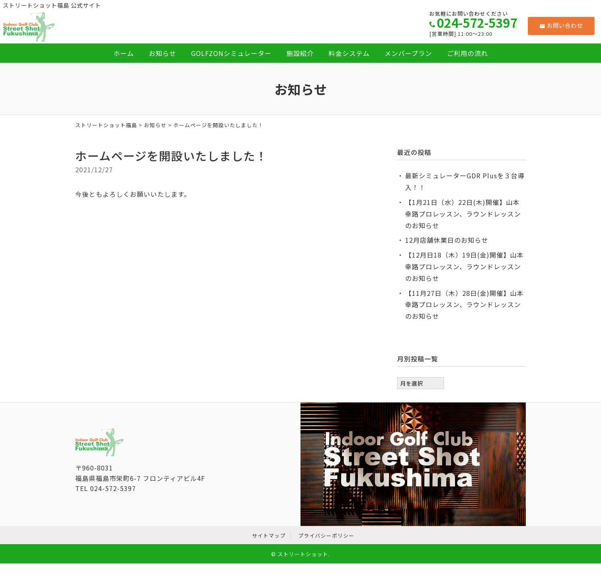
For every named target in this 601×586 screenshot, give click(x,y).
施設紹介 (300, 53)
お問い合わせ (561, 25)
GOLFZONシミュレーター (231, 53)
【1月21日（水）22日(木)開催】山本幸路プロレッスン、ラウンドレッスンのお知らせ (463, 213)
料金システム (349, 53)
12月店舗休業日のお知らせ (446, 240)
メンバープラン (408, 53)
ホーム (123, 53)
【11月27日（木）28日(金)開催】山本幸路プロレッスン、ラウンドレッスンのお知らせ (464, 304)
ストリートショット (303, 554)
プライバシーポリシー (326, 535)
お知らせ (162, 53)
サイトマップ (269, 535)
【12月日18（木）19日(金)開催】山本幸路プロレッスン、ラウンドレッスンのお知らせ (464, 266)
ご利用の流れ (467, 53)
